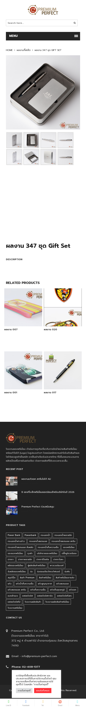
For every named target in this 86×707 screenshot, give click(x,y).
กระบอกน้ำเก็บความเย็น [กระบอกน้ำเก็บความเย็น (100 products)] (48, 547)
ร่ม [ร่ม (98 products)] (31, 571)
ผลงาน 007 (11, 329)
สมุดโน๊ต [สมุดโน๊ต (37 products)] (11, 577)
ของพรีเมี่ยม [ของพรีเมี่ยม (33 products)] (69, 547)
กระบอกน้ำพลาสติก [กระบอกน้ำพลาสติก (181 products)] (63, 535)
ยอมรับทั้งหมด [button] (42, 690)
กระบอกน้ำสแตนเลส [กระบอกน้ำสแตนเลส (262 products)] (38, 541)
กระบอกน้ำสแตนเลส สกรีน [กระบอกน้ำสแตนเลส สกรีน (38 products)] (63, 541)
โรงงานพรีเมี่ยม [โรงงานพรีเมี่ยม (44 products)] (15, 607)
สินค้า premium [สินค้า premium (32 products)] (27, 577)
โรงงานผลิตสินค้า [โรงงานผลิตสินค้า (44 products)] (33, 601)
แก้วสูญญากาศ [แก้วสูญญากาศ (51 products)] (45, 583)
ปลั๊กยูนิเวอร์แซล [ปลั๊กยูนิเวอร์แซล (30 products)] (69, 553)
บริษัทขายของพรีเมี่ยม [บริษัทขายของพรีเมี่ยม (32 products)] (47, 553)
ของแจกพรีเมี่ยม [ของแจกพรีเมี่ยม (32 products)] (15, 553)
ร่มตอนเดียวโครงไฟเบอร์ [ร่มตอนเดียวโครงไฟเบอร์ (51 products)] (48, 571)
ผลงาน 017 (50, 392)
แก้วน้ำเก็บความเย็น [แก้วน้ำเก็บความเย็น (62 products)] (24, 583)
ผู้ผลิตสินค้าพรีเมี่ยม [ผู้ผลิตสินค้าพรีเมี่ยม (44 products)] (36, 565)
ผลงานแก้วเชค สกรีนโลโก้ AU (36, 479)
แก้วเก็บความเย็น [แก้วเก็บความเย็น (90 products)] (38, 589)
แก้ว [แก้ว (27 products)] (9, 583)
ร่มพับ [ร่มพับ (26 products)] (67, 571)
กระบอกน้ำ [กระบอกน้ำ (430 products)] (45, 535)
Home (9, 50)
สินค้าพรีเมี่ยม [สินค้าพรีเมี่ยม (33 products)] (45, 577)
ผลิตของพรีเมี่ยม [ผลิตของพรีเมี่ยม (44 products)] (15, 565)
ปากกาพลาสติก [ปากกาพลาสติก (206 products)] (25, 559)
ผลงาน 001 (10, 392)
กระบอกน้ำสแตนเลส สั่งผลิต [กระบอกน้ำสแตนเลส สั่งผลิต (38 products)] (20, 547)
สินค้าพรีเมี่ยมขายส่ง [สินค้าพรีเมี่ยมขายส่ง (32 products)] (65, 577)
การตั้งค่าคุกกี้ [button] (24, 690)
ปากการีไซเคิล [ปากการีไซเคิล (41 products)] (42, 559)
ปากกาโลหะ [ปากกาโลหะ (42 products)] (58, 559)
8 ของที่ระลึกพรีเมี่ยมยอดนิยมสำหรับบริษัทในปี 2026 (48, 492)
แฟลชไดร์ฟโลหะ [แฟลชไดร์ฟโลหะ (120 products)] (64, 595)
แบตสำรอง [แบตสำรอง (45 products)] (13, 595)
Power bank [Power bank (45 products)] (14, 535)
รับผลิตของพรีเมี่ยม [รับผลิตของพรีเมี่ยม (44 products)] (17, 571)
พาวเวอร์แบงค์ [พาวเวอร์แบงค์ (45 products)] (57, 565)
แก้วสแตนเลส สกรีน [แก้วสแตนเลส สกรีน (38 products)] (17, 589)
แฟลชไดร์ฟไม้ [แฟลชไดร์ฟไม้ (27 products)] (14, 601)
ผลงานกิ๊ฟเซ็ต (24, 50)
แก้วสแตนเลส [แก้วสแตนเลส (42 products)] (62, 583)
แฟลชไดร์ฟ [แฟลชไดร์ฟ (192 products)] (27, 595)
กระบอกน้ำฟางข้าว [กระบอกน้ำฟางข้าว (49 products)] (16, 541)
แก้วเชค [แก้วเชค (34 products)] (72, 589)
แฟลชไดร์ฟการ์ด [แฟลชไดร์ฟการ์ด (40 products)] (45, 595)
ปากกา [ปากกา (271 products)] (11, 559)
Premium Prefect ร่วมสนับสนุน (38, 506)
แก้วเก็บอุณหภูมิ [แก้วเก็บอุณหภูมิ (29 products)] (57, 589)
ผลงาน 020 (50, 329)
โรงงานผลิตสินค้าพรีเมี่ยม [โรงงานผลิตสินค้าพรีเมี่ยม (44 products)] (57, 601)
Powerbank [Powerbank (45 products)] (30, 535)
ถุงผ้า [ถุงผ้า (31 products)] (29, 553)
